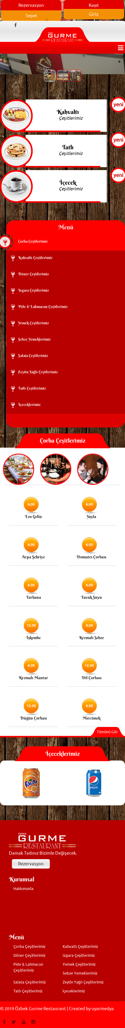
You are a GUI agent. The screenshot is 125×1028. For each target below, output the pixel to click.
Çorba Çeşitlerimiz (29, 946)
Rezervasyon (31, 863)
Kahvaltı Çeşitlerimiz (80, 946)
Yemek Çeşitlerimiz (79, 964)
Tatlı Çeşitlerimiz (27, 991)
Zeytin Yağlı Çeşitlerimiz (83, 982)
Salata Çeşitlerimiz (29, 982)
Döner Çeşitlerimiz (29, 955)
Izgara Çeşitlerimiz (79, 955)
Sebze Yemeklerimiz (80, 973)
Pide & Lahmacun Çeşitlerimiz (28, 967)
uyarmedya (102, 1008)
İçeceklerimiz (74, 991)
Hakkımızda (23, 888)
